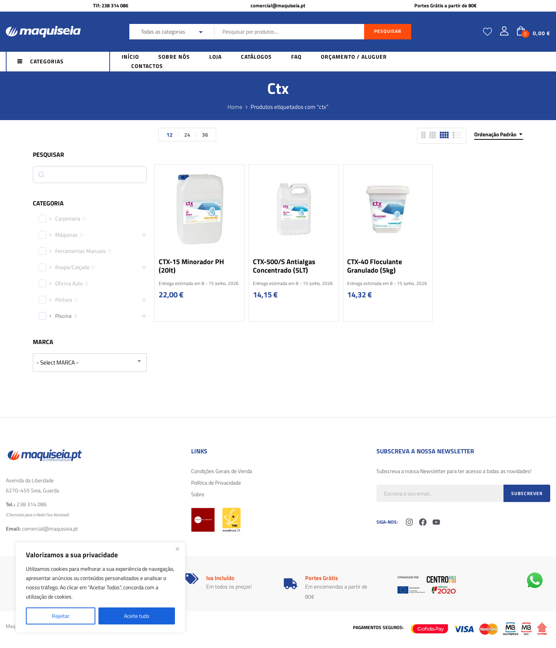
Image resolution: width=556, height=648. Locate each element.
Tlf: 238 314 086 (110, 5)
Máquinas (66, 234)
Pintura (63, 299)
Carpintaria (67, 218)
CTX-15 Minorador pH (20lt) (191, 265)
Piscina (63, 315)
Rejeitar (61, 616)
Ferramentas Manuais (80, 251)
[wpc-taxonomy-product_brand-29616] (90, 362)
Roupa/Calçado (72, 267)
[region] (100, 587)
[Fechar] (177, 548)
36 (205, 135)
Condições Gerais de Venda (221, 471)
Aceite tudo (136, 616)
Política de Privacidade (216, 482)
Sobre (197, 494)
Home (234, 106)
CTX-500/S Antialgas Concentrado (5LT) (284, 265)
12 (169, 135)
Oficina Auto (69, 283)
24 (187, 135)
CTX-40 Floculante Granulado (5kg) (374, 265)
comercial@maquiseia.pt (278, 5)
